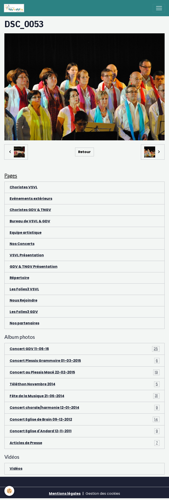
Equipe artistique (25, 232)
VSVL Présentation (27, 255)
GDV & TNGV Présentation (34, 266)
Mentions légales (65, 493)
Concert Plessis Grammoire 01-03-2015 (85, 361)
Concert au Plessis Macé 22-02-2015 (85, 372)
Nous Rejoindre (23, 300)
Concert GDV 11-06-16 (85, 349)
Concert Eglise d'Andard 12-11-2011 (85, 431)
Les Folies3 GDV (24, 311)
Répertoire (19, 277)
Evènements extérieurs (31, 198)
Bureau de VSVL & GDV (30, 221)
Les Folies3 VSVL (24, 289)
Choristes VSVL (24, 187)
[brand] (15, 8)
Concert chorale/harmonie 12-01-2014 (85, 408)
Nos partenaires (24, 323)
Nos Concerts (22, 243)
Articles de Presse (85, 443)
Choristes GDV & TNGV (30, 209)
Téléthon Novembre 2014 (85, 384)
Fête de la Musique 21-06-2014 (85, 396)
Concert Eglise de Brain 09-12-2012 (85, 419)
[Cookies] (9, 491)
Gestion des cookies (103, 493)
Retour (84, 151)
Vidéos (16, 468)
